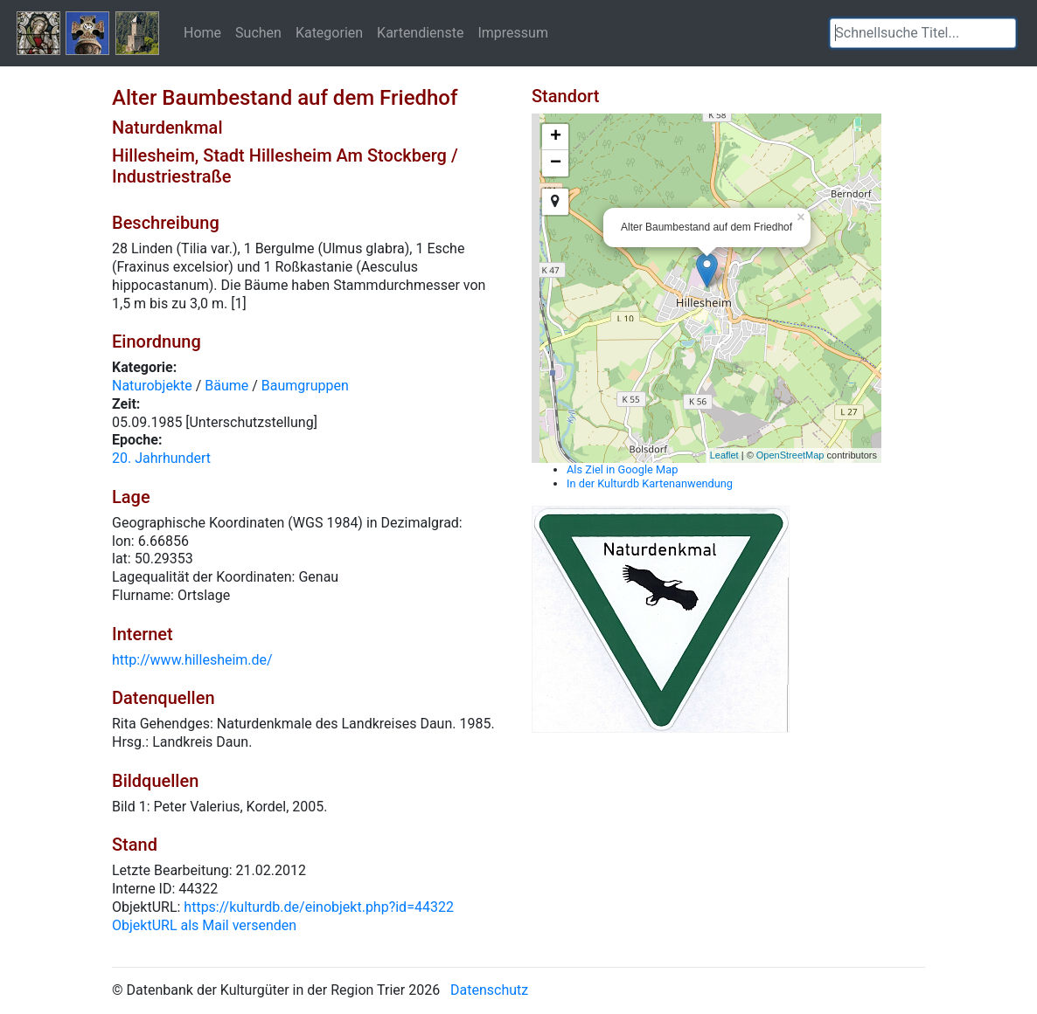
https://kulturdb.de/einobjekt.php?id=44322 (319, 907)
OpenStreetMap (790, 455)
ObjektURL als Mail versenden (204, 925)
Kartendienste (420, 32)
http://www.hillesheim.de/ (192, 660)
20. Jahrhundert (161, 458)
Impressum (512, 32)
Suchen (258, 32)
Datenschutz (489, 990)
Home (202, 32)
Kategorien (329, 32)
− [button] (555, 163)
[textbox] (923, 33)
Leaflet (724, 455)
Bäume (226, 385)
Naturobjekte (152, 385)
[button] (1003, 33)
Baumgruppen (305, 385)
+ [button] (555, 137)
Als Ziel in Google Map (622, 469)
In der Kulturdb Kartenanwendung (650, 483)
